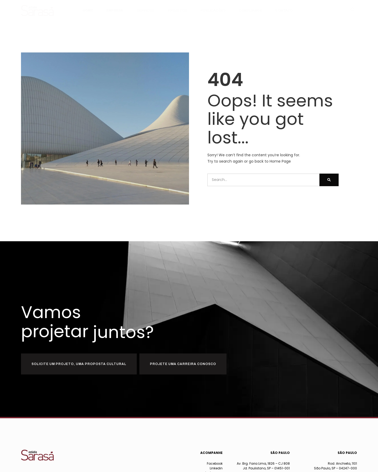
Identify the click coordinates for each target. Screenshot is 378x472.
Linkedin (216, 468)
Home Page (280, 161)
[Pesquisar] (329, 180)
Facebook (215, 463)
